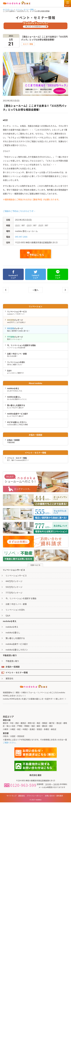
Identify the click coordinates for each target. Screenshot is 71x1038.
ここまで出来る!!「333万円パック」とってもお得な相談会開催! (65, 290)
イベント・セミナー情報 (14, 672)
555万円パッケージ (14, 587)
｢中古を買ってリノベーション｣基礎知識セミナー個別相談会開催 (6, 290)
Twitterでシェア (35, 274)
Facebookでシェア (13, 274)
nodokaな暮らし (13, 632)
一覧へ (35, 290)
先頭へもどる (35, 565)
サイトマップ (11, 796)
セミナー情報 (28, 44)
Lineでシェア (57, 274)
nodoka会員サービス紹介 (17, 644)
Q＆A (8, 615)
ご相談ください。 (10, 742)
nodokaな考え (12, 626)
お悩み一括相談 (10, 666)
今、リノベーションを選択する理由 (21, 598)
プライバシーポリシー (35, 796)
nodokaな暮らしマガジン (17, 649)
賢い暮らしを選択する (15, 638)
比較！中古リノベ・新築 (16, 604)
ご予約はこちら (35, 254)
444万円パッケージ (14, 581)
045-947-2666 (21, 236)
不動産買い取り (12, 661)
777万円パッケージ (14, 592)
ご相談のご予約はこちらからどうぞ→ (19, 211)
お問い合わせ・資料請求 (54, 796)
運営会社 (9, 678)
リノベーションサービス (16, 575)
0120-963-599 (20, 785)
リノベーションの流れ (15, 609)
